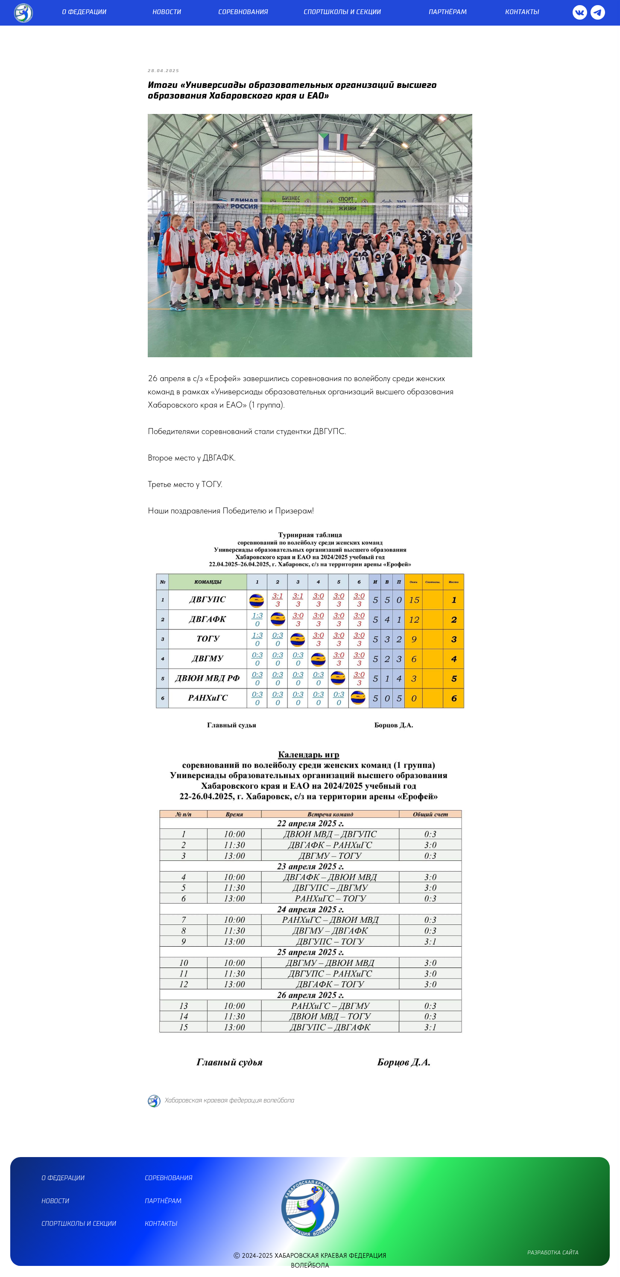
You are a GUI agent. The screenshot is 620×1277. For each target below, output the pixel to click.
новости (55, 1201)
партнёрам (163, 1201)
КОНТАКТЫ (522, 12)
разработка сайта (553, 1252)
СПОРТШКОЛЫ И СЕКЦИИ (342, 12)
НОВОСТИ (166, 12)
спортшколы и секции (78, 1224)
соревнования (168, 1178)
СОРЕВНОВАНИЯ (243, 12)
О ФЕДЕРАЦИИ (84, 12)
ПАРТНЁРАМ (448, 12)
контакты (161, 1224)
